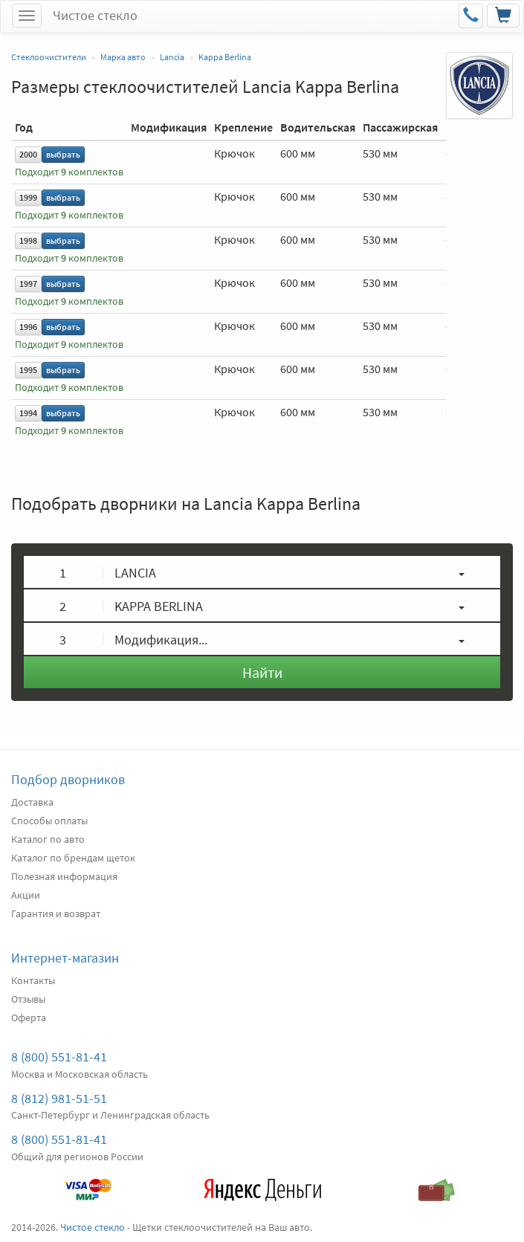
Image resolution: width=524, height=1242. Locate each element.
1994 (28, 412)
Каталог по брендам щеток (73, 857)
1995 (28, 369)
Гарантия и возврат (55, 913)
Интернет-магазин (65, 957)
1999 (28, 197)
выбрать (63, 154)
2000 (28, 154)
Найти (262, 672)
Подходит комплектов (69, 172)
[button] (262, 572)
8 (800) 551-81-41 (59, 1056)
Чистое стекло (95, 15)
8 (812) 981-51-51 (59, 1098)
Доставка (32, 802)
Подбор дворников (68, 779)
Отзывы (28, 999)
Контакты (33, 980)
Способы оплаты (49, 820)
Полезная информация (64, 876)
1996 (28, 326)
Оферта (28, 1017)
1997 (28, 283)
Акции (25, 895)
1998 (28, 240)
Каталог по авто (48, 839)
